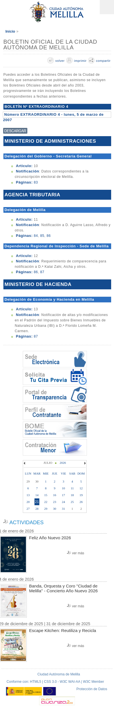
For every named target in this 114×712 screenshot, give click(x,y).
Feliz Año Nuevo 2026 (50, 537)
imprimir (80, 60)
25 (72, 502)
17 (63, 495)
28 (36, 508)
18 (72, 495)
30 (54, 508)
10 (63, 488)
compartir (103, 60)
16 (54, 495)
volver (60, 60)
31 (63, 508)
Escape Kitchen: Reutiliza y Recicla (62, 630)
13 (28, 495)
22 (45, 502)
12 (81, 488)
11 (72, 488)
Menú (107, 7)
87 (42, 272)
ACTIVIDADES (26, 522)
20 (28, 502)
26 (81, 502)
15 (45, 495)
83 (36, 182)
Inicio (10, 31)
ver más (78, 553)
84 (36, 236)
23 (54, 502)
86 (48, 236)
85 (42, 236)
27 (28, 508)
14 (36, 495)
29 (45, 508)
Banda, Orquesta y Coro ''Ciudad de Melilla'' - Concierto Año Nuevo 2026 (63, 588)
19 (81, 495)
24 (63, 502)
